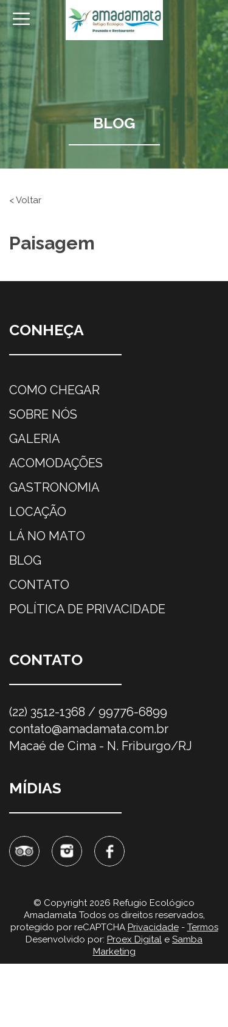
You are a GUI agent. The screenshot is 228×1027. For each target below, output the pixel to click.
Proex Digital (134, 939)
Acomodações (56, 463)
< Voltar (25, 200)
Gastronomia (54, 487)
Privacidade (153, 927)
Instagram (67, 851)
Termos (202, 927)
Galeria (34, 438)
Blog (25, 560)
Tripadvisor (24, 851)
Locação (37, 511)
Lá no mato (47, 536)
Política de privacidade (87, 609)
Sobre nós (43, 414)
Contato (39, 584)
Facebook (109, 851)
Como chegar (54, 390)
